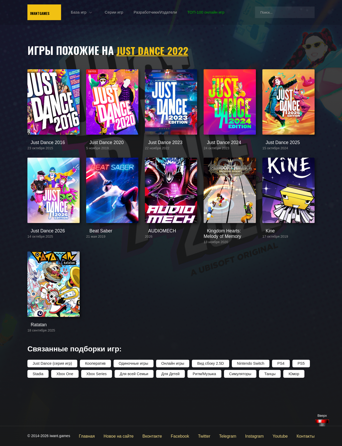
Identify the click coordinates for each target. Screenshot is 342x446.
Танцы (265, 409)
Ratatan (34, 361)
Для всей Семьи (132, 409)
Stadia (38, 409)
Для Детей (167, 409)
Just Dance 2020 (101, 155)
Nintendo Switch (245, 399)
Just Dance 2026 (42, 255)
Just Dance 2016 (42, 155)
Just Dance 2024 (218, 155)
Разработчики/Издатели (170, 13)
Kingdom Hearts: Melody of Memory (227, 257)
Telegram (235, 436)
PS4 (275, 399)
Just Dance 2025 (277, 155)
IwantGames (51, 13)
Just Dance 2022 (153, 50)
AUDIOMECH (157, 255)
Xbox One (64, 409)
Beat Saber (96, 255)
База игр (93, 13)
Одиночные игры (131, 399)
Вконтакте (165, 436)
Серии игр (129, 13)
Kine (266, 255)
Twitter (213, 436)
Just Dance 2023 (159, 155)
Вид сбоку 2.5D (206, 399)
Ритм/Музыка (201, 409)
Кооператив (94, 399)
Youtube (283, 436)
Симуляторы (235, 409)
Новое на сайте (135, 436)
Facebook (191, 436)
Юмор (289, 409)
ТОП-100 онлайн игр (220, 13)
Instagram (260, 436)
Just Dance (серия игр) (52, 399)
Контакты (307, 436)
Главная (106, 436)
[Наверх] (322, 423)
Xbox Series (95, 409)
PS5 (295, 399)
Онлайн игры (169, 399)
